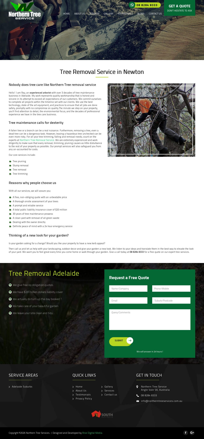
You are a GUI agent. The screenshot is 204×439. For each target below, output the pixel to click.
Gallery (108, 13)
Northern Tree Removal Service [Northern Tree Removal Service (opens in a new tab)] (37, 140)
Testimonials (125, 13)
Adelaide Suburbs (22, 386)
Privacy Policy (84, 398)
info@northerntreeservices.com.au (161, 400)
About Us (79, 13)
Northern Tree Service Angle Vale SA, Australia (155, 388)
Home (66, 13)
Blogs (140, 13)
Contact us (155, 13)
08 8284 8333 (145, 5)
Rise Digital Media (92, 433)
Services (94, 13)
